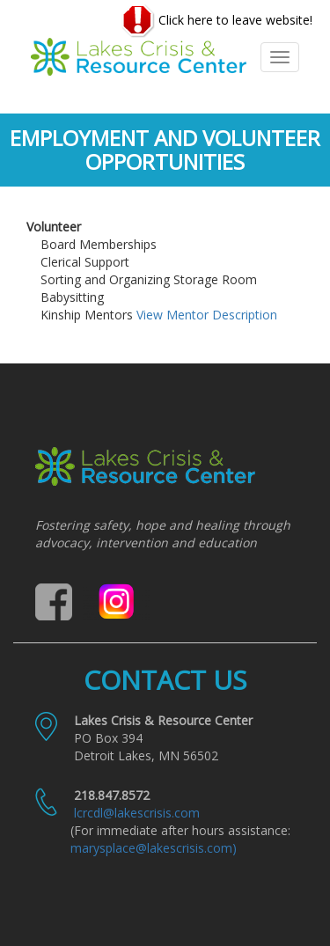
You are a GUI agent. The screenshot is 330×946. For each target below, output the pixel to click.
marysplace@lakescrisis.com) (153, 848)
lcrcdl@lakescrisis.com (137, 812)
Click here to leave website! (216, 21)
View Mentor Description (206, 314)
